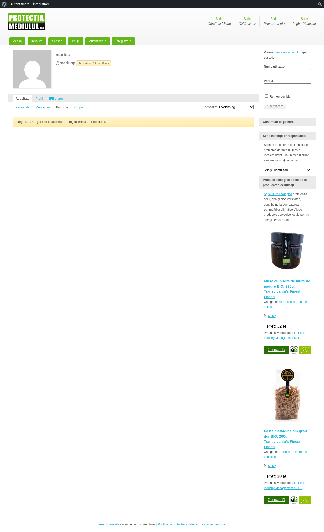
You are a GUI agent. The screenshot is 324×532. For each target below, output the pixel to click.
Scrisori (57, 41)
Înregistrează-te (108, 524)
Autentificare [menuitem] (20, 4)
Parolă (287, 85)
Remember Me (277, 96)
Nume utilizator (287, 71)
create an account (286, 52)
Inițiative (37, 41)
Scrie (219, 22)
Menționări (43, 107)
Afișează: (211, 107)
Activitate (22, 98)
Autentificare (97, 41)
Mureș (272, 316)
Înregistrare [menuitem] (41, 4)
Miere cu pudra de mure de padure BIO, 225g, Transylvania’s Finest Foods (287, 289)
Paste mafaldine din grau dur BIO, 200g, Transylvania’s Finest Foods (285, 439)
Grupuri (79, 107)
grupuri (56, 98)
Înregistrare (123, 41)
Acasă (17, 41)
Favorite (62, 107)
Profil (39, 98)
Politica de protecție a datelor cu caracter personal (192, 524)
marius (63, 54)
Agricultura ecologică (278, 194)
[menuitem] (4, 4)
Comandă (276, 349)
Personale (22, 107)
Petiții (75, 41)
